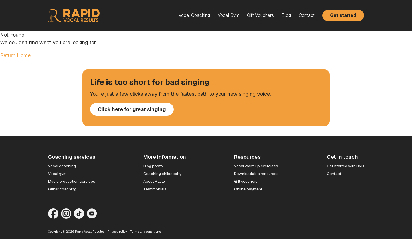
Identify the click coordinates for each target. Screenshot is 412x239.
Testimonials (155, 189)
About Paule (154, 181)
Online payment (248, 189)
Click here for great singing (132, 109)
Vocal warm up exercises (256, 165)
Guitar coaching (62, 189)
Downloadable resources (256, 173)
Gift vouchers (246, 181)
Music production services (71, 181)
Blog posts (153, 165)
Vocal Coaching (194, 15)
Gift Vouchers (260, 15)
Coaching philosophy (162, 173)
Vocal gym (57, 173)
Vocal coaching (62, 165)
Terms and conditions (145, 232)
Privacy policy (117, 232)
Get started (343, 15)
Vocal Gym (228, 15)
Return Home (15, 55)
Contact (307, 15)
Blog (286, 15)
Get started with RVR (345, 165)
